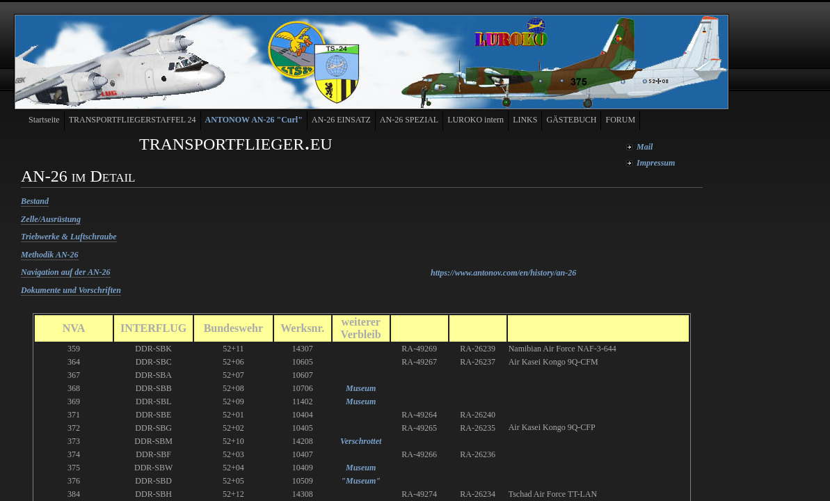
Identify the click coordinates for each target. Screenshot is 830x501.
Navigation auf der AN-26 (66, 272)
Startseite (44, 120)
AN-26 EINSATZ (341, 120)
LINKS (525, 120)
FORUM (620, 120)
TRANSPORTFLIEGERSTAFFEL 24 (132, 120)
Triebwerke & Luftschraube (69, 236)
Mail (645, 147)
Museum (361, 388)
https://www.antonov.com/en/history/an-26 (503, 273)
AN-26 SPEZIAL (409, 120)
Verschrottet (360, 441)
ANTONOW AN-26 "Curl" (254, 120)
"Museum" (361, 481)
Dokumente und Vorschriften (71, 290)
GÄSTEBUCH (571, 120)
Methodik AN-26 (50, 255)
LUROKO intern (475, 120)
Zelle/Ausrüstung (51, 219)
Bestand (35, 201)
